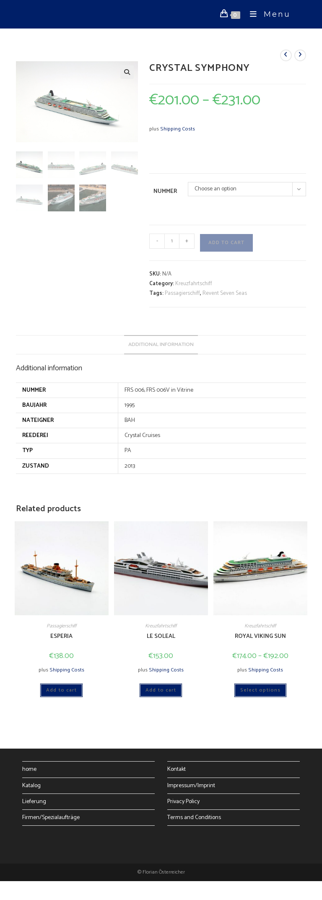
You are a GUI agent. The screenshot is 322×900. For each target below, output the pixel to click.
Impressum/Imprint (191, 786)
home (29, 769)
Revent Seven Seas (225, 293)
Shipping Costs (177, 129)
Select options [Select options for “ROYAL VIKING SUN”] (260, 690)
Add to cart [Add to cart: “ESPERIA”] (61, 690)
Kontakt (176, 769)
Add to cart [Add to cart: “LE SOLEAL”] (160, 690)
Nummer (165, 191)
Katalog (31, 786)
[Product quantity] (171, 241)
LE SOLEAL (161, 636)
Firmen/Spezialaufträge (51, 817)
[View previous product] (286, 55)
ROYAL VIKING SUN (260, 636)
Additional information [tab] (161, 344)
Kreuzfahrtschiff (193, 283)
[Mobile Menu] (267, 14)
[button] (127, 72)
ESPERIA (61, 636)
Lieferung (34, 801)
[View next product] (300, 55)
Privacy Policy (183, 801)
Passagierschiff (182, 293)
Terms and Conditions (194, 817)
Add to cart (226, 243)
